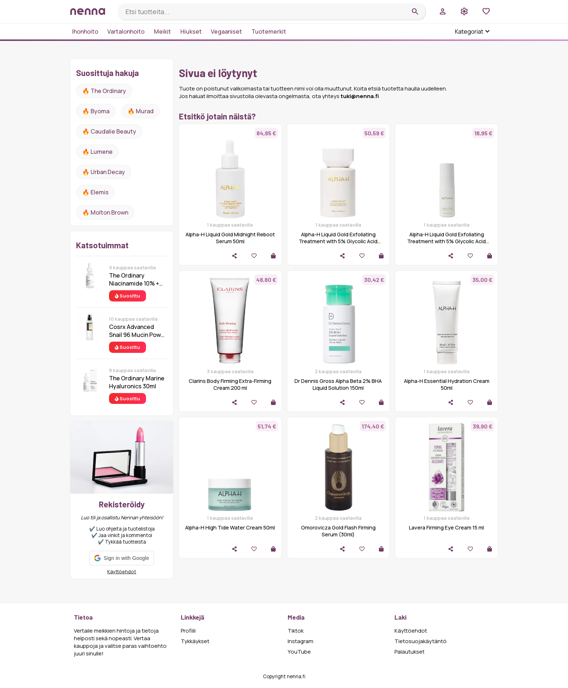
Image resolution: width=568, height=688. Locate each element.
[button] (121, 558)
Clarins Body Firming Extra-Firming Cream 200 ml (230, 384)
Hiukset (191, 31)
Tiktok (296, 630)
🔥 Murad (141, 111)
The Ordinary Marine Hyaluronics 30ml (136, 382)
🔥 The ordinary (104, 91)
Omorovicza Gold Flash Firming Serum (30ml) (338, 531)
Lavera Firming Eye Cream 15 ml (446, 527)
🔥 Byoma (95, 111)
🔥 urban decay (103, 172)
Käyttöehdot (121, 571)
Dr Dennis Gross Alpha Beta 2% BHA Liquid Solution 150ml (338, 384)
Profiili (188, 630)
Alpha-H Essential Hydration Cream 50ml (446, 384)
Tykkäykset (195, 641)
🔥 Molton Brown (105, 212)
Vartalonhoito (126, 31)
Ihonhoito (85, 31)
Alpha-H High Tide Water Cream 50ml (230, 527)
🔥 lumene (97, 152)
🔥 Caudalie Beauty (109, 131)
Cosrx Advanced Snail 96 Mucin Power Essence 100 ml (138, 331)
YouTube (299, 651)
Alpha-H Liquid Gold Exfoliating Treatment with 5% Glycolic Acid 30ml (446, 241)
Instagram (300, 641)
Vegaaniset (226, 31)
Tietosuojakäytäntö (420, 641)
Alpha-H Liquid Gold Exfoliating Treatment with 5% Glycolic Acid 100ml (338, 241)
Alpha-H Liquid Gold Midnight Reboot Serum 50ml (230, 238)
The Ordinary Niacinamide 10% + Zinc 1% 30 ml (134, 279)
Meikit (162, 31)
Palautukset (409, 651)
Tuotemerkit (268, 31)
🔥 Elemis (95, 192)
